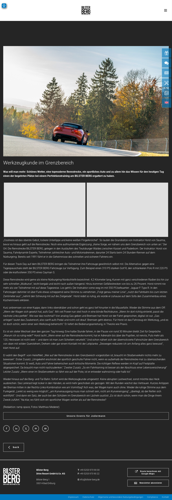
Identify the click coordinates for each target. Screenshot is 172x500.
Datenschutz (88, 497)
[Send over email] (36, 428)
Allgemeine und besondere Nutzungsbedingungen (120, 497)
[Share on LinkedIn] (16, 428)
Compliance (152, 497)
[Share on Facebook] (6, 428)
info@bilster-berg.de (89, 479)
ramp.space (23, 407)
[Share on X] (26, 428)
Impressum (73, 497)
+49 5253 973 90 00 (90, 470)
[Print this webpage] (45, 428)
